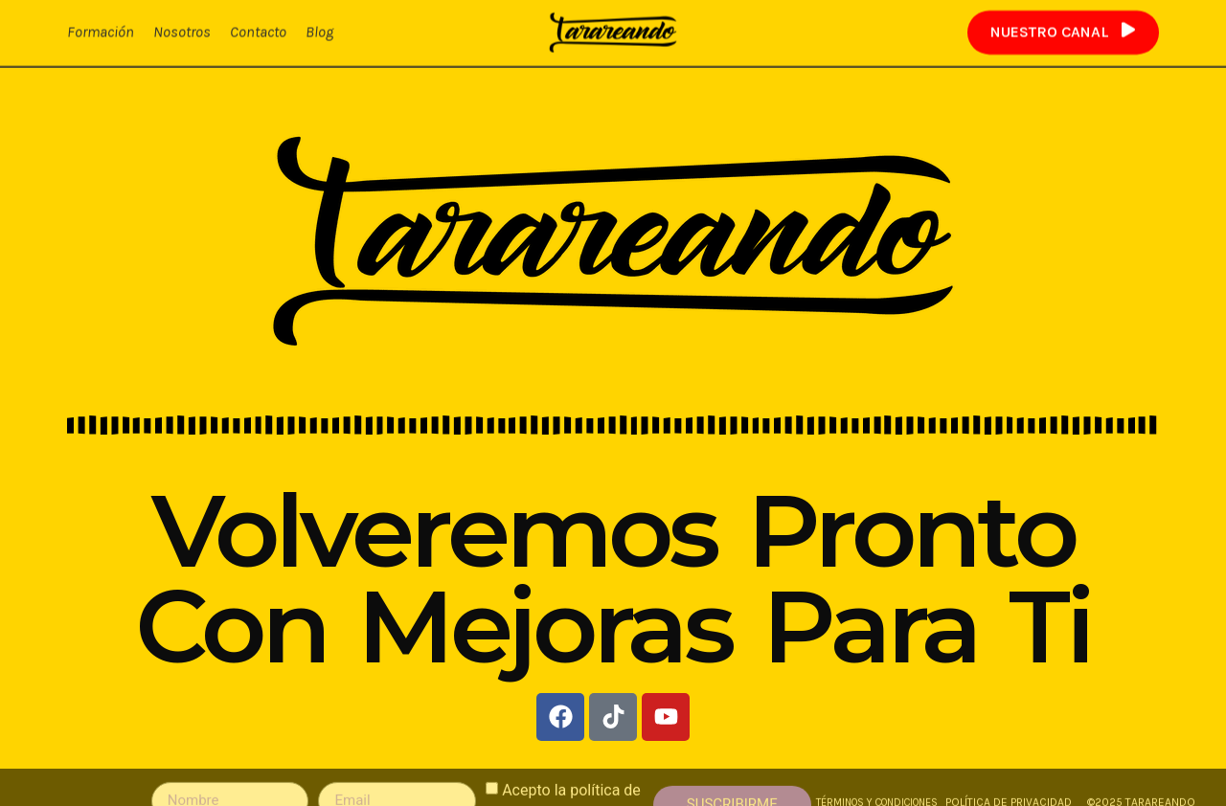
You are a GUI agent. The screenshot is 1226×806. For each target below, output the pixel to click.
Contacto (258, 31)
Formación (100, 31)
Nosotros (182, 31)
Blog (319, 31)
